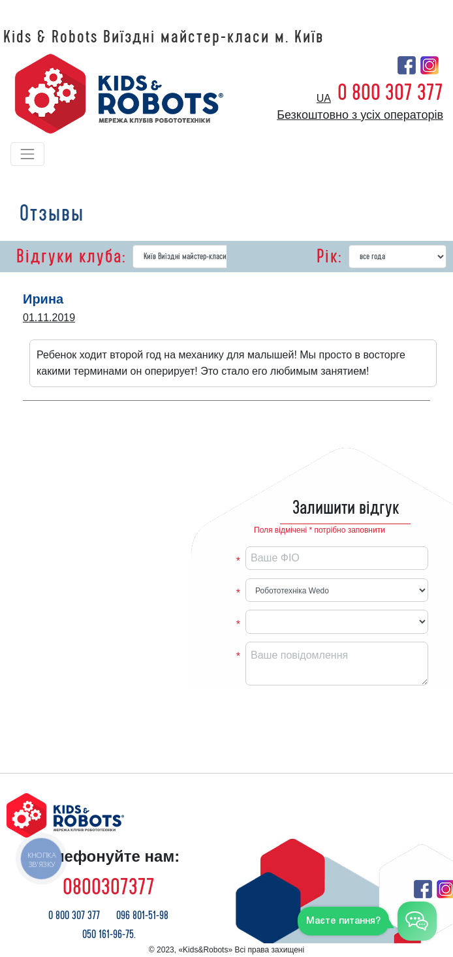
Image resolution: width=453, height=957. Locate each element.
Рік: (329, 256)
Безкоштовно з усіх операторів (360, 114)
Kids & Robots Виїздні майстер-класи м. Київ (163, 37)
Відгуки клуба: (71, 256)
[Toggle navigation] (27, 154)
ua (324, 98)
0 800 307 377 (390, 92)
